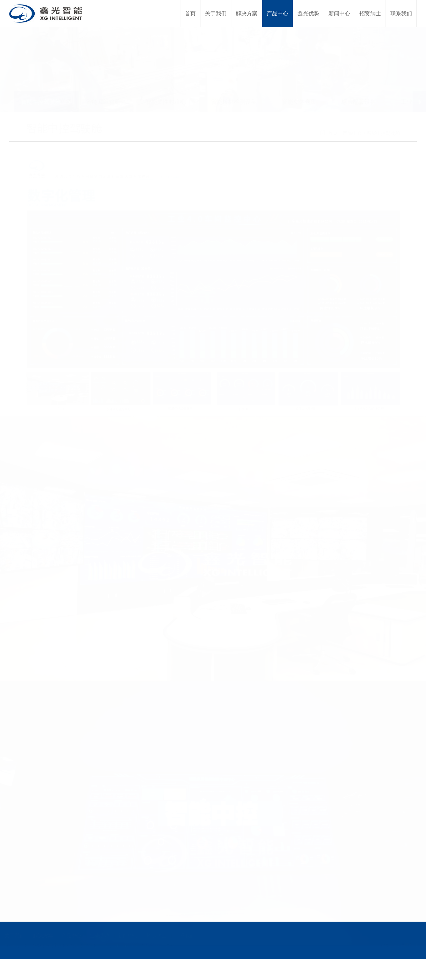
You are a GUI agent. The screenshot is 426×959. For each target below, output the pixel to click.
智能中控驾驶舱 (400, 133)
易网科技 (409, 945)
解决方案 (44, 935)
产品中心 (368, 133)
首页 (349, 133)
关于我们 (16, 935)
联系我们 (183, 935)
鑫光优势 (99, 935)
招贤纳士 (155, 935)
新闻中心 (127, 935)
